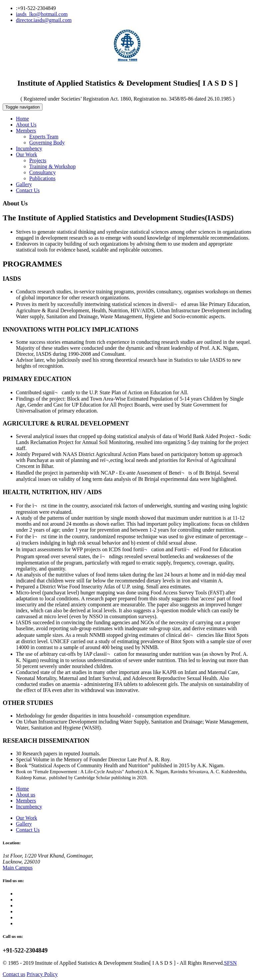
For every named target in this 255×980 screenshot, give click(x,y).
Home (22, 118)
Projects (37, 160)
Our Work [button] (26, 154)
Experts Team (43, 136)
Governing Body (47, 142)
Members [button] (26, 130)
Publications (42, 178)
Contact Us (28, 190)
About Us (26, 124)
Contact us (14, 974)
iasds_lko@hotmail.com (42, 14)
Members (26, 800)
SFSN (230, 963)
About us (25, 794)
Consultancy (42, 172)
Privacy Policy (42, 974)
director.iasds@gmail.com (44, 20)
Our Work (26, 818)
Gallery (24, 184)
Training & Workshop (52, 166)
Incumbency (29, 148)
